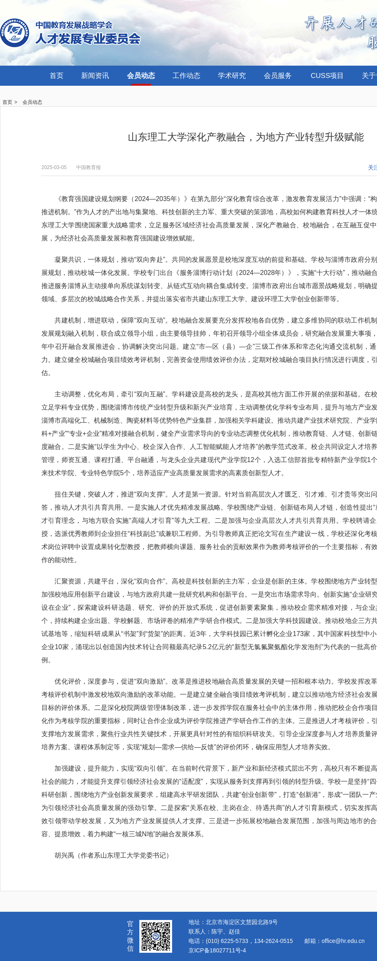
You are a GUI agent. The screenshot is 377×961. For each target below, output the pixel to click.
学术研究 (232, 76)
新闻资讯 (95, 76)
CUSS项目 (327, 76)
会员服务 (278, 76)
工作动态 (186, 76)
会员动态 (141, 76)
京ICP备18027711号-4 (217, 950)
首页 (57, 76)
